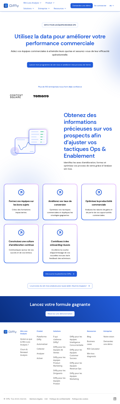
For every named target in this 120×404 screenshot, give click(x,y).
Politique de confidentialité (60, 399)
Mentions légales (36, 399)
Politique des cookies (80, 399)
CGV (46, 399)
